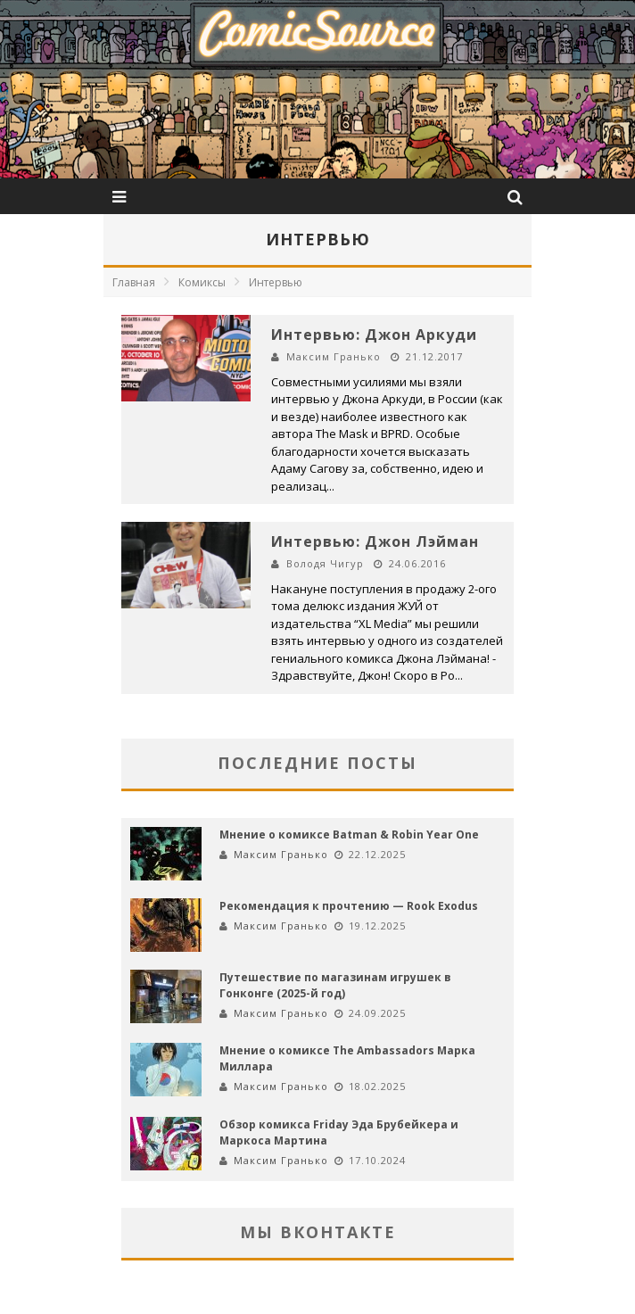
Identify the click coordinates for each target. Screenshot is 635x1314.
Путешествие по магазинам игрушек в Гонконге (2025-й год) (335, 985)
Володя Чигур (325, 563)
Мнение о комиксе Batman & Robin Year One (349, 834)
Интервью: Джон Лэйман (375, 541)
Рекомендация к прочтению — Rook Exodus (348, 905)
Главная (133, 282)
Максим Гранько (333, 356)
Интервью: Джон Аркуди (374, 334)
